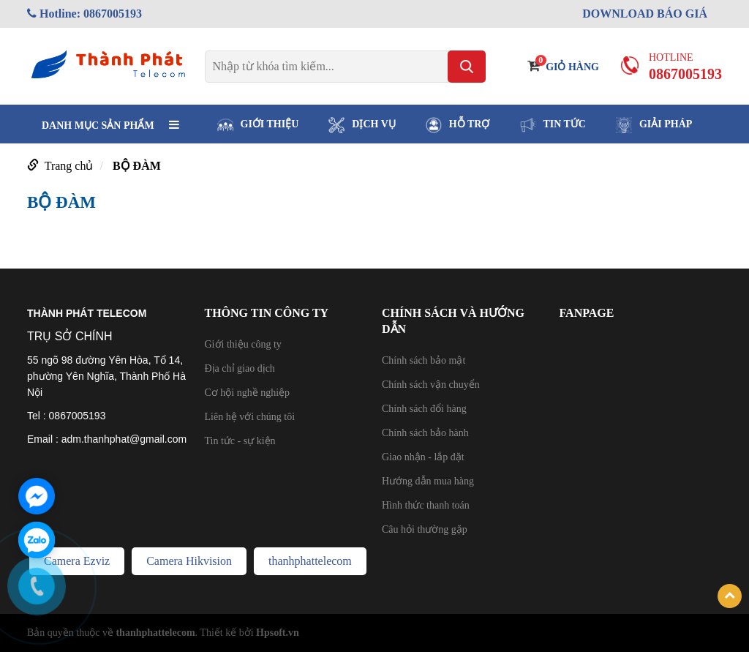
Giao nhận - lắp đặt (423, 456)
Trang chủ (69, 166)
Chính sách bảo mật (423, 360)
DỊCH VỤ (361, 125)
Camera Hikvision (189, 561)
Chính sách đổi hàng (424, 408)
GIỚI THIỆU (258, 125)
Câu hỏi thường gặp (424, 529)
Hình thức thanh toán (426, 505)
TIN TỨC (552, 125)
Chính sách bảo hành (425, 432)
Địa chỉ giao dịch (240, 368)
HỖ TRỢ (458, 125)
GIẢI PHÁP (654, 125)
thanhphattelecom (310, 561)
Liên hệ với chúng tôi (250, 416)
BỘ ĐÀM (137, 166)
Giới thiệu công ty (243, 344)
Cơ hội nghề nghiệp (247, 392)
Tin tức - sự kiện (240, 440)
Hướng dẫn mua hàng (428, 481)
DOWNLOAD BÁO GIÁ (644, 13)
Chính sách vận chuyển (431, 384)
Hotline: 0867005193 (84, 13)
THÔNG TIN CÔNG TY (267, 313)
